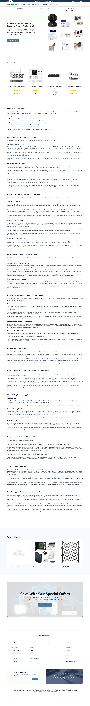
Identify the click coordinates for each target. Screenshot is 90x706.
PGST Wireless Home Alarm (35, 86)
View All (80, 62)
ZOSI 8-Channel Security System (73, 86)
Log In (81, 1)
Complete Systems (36, 4)
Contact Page (68, 647)
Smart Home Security (16, 658)
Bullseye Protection (34, 658)
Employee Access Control (39, 567)
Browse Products (13, 40)
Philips (31, 647)
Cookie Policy (68, 650)
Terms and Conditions (70, 661)
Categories (23, 4)
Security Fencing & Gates (65, 567)
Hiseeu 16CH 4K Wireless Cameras (17, 86)
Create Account (74, 1)
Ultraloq (31, 644)
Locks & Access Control (17, 650)
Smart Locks (44, 4)
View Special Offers (45, 605)
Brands (29, 4)
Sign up (34, 679)
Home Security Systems (13, 567)
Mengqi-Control (33, 653)
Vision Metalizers (33, 655)
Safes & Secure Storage (17, 653)
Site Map (68, 658)
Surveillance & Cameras (17, 644)
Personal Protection (16, 655)
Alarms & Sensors (15, 647)
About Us (68, 644)
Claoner (31, 650)
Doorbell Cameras (53, 4)
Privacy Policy (69, 655)
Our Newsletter (69, 653)
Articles (49, 644)
